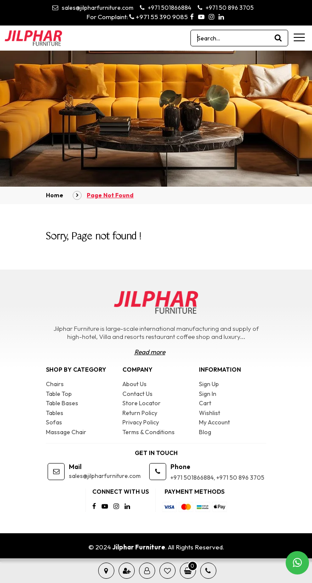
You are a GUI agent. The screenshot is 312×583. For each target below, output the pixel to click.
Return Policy (139, 413)
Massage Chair (66, 432)
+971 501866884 (165, 7)
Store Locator (141, 403)
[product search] (278, 38)
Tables (54, 413)
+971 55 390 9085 (158, 17)
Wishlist (209, 413)
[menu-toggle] (299, 37)
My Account (214, 422)
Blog (205, 432)
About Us (134, 384)
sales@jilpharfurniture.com (92, 7)
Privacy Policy (140, 422)
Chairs (55, 384)
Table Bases (62, 403)
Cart (205, 403)
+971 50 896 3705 (226, 7)
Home (54, 195)
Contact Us (137, 394)
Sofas (54, 422)
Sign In (207, 394)
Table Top (59, 394)
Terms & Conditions (148, 432)
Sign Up (209, 384)
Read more (149, 352)
